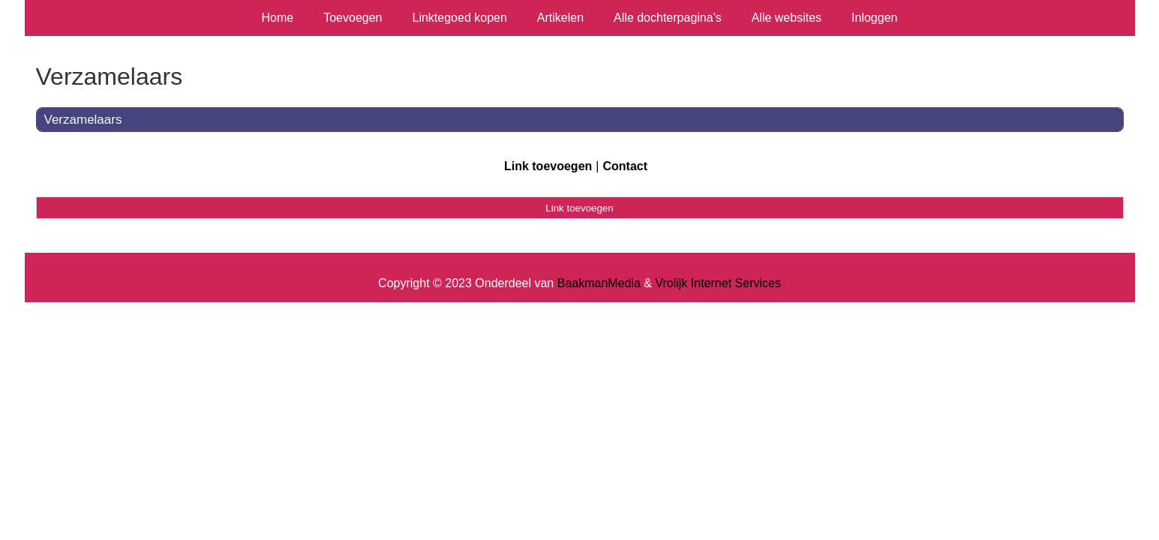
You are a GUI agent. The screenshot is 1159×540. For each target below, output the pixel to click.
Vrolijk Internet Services (717, 283)
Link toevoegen (548, 166)
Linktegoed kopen (460, 17)
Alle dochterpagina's (668, 17)
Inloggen (874, 17)
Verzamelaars (83, 119)
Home (278, 17)
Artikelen (560, 17)
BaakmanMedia (599, 283)
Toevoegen (352, 17)
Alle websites (786, 17)
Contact (624, 166)
